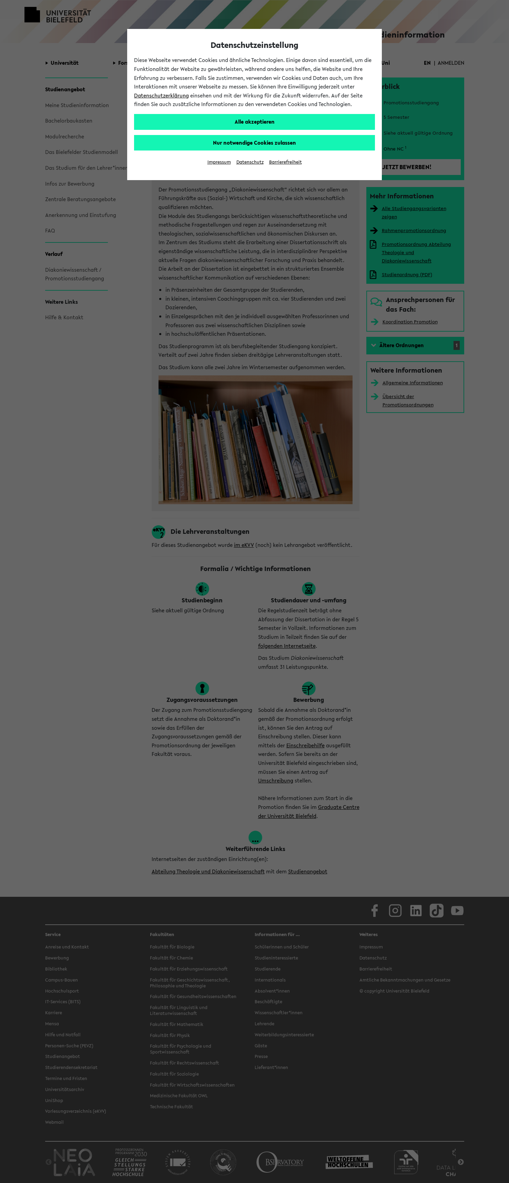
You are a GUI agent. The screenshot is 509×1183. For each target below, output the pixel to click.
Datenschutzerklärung (161, 95)
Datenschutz (250, 162)
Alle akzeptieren (255, 121)
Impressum (219, 162)
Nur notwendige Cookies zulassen (254, 142)
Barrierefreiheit (285, 162)
